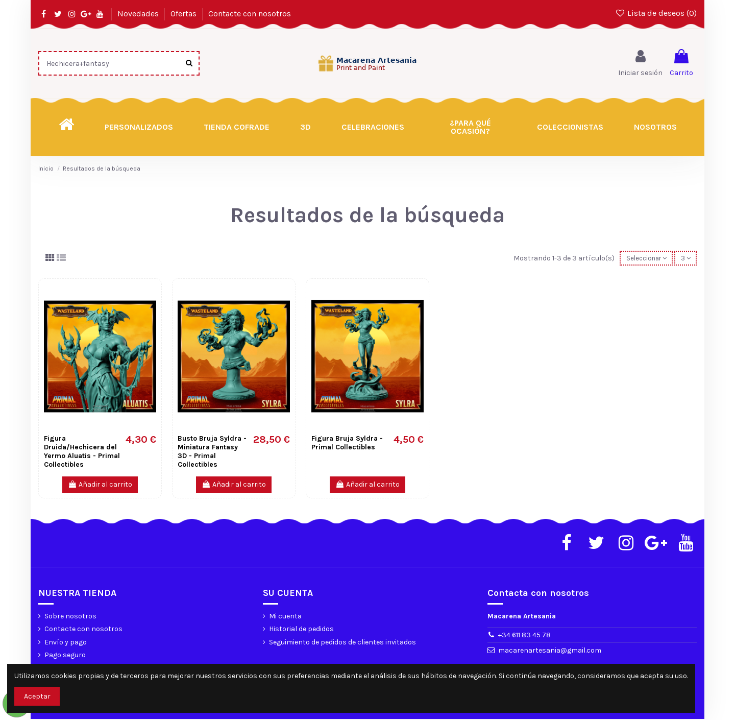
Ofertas (184, 13)
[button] (471, 127)
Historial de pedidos (301, 630)
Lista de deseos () (656, 13)
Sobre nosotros (70, 617)
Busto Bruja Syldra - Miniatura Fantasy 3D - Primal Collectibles (212, 452)
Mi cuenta (285, 617)
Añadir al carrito (100, 485)
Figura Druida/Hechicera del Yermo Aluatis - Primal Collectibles (82, 452)
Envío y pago (65, 643)
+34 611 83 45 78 (524, 636)
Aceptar (37, 696)
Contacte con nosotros (249, 13)
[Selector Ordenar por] (641, 259)
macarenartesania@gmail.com (549, 651)
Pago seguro (65, 656)
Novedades (139, 13)
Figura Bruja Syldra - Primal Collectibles (347, 443)
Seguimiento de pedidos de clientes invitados (342, 643)
